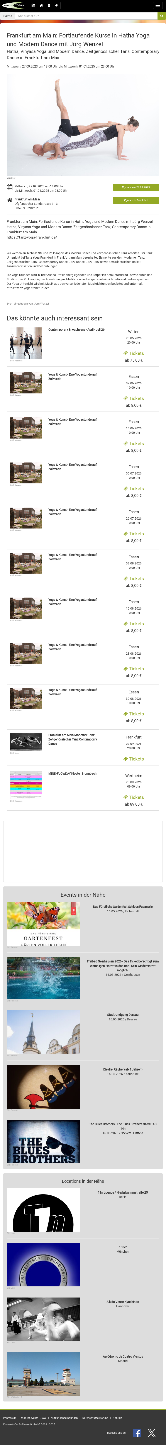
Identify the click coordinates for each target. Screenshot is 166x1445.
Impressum (10, 1418)
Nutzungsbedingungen (64, 1418)
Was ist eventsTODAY (33, 1418)
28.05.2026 (134, 337)
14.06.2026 (134, 427)
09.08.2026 (134, 562)
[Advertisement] (83, 851)
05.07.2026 (134, 472)
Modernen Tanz (134, 257)
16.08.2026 (134, 607)
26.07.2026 (134, 517)
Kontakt (117, 1418)
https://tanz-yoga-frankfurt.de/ (32, 237)
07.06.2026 (134, 381)
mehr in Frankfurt (136, 200)
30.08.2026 (134, 697)
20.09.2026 (134, 781)
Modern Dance (60, 227)
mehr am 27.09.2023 (136, 187)
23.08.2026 (134, 652)
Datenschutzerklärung (95, 1418)
